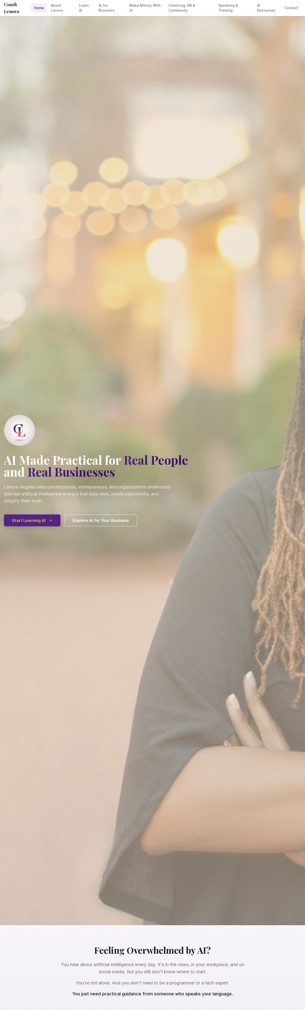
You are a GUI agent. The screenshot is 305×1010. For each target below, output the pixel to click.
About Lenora (57, 7)
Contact (291, 8)
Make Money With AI (145, 7)
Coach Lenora (11, 7)
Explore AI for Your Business (101, 523)
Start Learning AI (32, 523)
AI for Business (106, 7)
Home (39, 8)
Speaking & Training (228, 7)
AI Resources (266, 7)
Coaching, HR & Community (181, 7)
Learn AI (84, 7)
